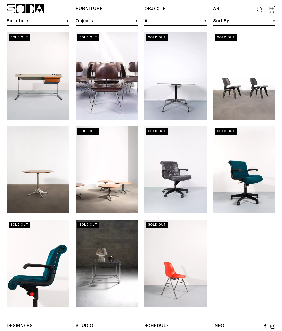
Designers (20, 326)
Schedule (156, 326)
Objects (155, 9)
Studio (84, 326)
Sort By (221, 21)
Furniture (89, 9)
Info (218, 326)
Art (218, 9)
